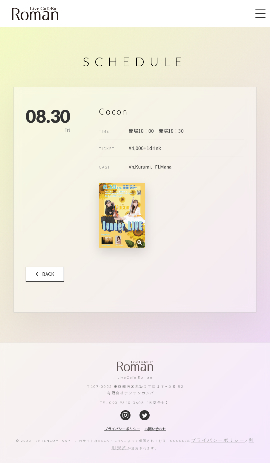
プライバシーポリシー (218, 440)
